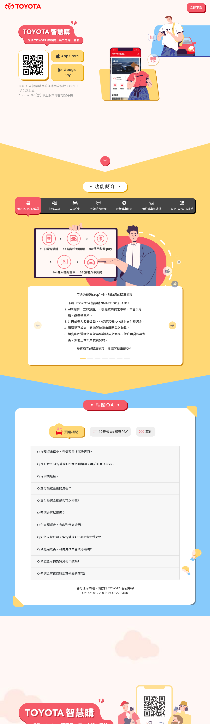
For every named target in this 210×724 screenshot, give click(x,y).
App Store (67, 56)
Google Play (67, 72)
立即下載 (196, 7)
